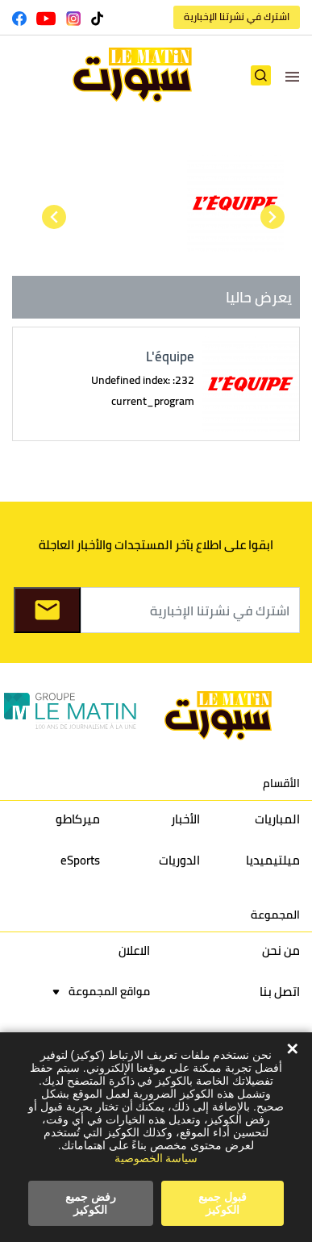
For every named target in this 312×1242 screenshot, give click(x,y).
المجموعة (275, 914)
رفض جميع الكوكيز (90, 1203)
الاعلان (134, 950)
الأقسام (281, 783)
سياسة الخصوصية (156, 1158)
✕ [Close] (292, 1049)
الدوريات (179, 860)
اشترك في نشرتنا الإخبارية (236, 16)
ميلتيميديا (273, 860)
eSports (80, 860)
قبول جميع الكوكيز (222, 1203)
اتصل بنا (280, 991)
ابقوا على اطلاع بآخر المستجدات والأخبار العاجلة (156, 544)
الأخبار (185, 819)
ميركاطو (78, 819)
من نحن (281, 950)
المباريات (277, 819)
